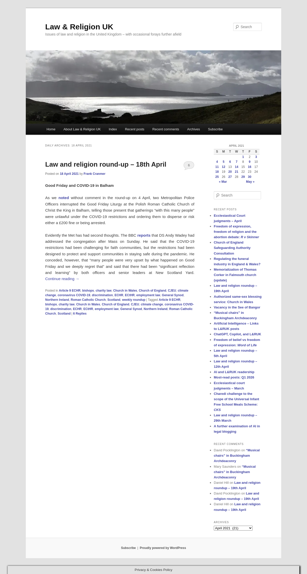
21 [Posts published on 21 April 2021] (236, 172)
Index (113, 129)
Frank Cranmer (94, 174)
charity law (103, 290)
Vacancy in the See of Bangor (237, 307)
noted (63, 198)
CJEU (172, 290)
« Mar (223, 181)
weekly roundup (133, 300)
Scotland (113, 300)
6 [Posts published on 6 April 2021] (230, 162)
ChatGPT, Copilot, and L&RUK (237, 334)
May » (250, 181)
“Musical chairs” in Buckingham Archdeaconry (237, 455)
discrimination (102, 295)
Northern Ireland (57, 300)
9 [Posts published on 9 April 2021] (250, 162)
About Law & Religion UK (82, 129)
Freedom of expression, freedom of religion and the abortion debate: (236, 231)
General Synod (173, 295)
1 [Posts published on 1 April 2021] (243, 157)
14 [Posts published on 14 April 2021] (236, 167)
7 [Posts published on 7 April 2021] (237, 162)
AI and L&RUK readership (234, 372)
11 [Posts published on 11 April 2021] (217, 167)
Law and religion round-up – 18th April (105, 164)
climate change (152, 304)
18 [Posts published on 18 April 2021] (217, 172)
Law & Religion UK (79, 26)
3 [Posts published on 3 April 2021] (256, 157)
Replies (80, 313)
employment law (148, 295)
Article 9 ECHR (69, 290)
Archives (193, 129)
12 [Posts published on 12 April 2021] (223, 167)
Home (50, 129)
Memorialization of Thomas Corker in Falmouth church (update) (235, 275)
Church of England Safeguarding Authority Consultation (232, 247)
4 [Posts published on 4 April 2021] (217, 162)
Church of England (152, 290)
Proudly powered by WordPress (163, 548)
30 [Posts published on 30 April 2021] (249, 177)
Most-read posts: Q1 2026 (234, 377)
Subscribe (215, 129)
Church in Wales (125, 290)
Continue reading (62, 279)
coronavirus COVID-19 (74, 295)
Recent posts (134, 129)
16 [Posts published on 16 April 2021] (249, 167)
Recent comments (165, 129)
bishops (88, 290)
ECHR (118, 295)
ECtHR (130, 295)
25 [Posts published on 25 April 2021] (217, 177)
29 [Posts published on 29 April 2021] (243, 177)
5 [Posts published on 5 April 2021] (224, 162)
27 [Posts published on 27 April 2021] (230, 177)
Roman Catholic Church (88, 300)
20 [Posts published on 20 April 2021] (230, 172)
